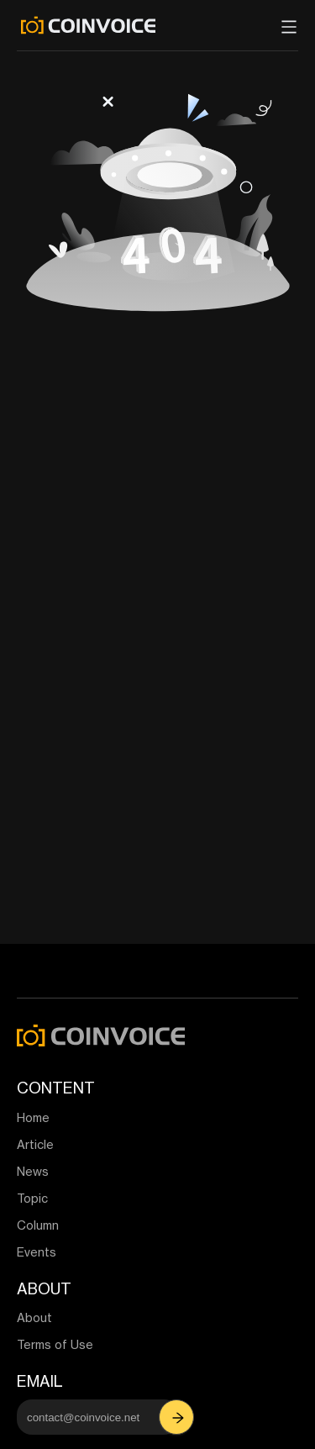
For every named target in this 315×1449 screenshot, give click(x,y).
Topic (32, 1198)
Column (38, 1225)
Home (33, 1117)
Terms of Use (55, 1344)
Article (35, 1144)
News (33, 1171)
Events (36, 1252)
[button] (178, 1417)
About (34, 1317)
